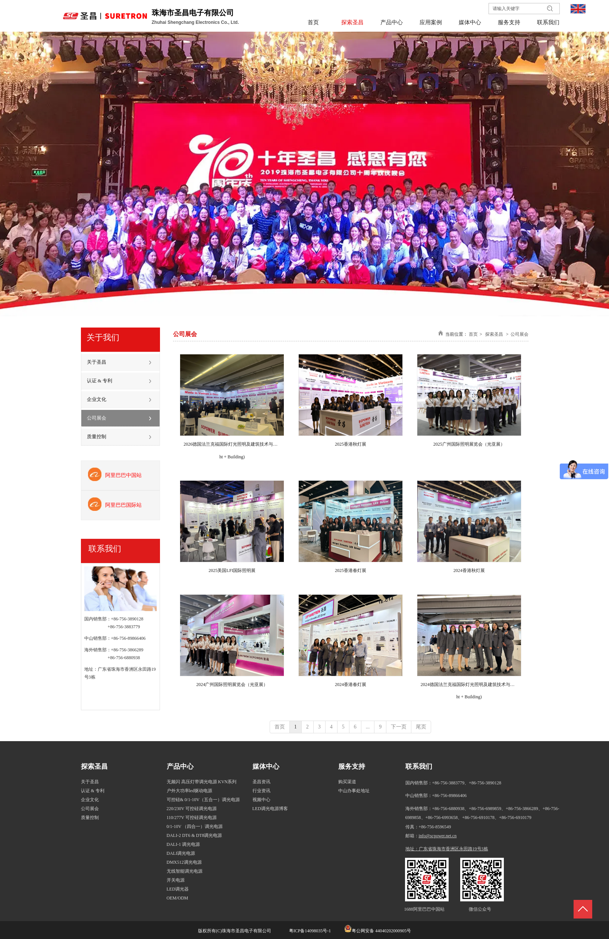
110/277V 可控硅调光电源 (192, 817)
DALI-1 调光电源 (183, 844)
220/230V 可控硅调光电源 (192, 808)
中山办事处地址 (354, 790)
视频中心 (261, 799)
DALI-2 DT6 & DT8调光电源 (194, 835)
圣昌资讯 (261, 781)
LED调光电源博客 (270, 808)
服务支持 (351, 766)
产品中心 (180, 766)
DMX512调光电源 (184, 862)
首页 (473, 334)
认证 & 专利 (92, 790)
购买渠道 (347, 781)
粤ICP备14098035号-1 (309, 930)
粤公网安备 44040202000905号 (381, 930)
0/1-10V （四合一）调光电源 (195, 826)
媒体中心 (265, 766)
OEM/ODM (177, 898)
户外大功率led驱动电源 (190, 790)
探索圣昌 (494, 334)
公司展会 (519, 334)
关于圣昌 (90, 781)
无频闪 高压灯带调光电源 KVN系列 (202, 781)
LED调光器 (178, 889)
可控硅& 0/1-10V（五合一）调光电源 (203, 799)
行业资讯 (261, 790)
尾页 (421, 727)
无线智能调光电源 (185, 871)
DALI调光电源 (181, 853)
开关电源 (176, 880)
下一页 (398, 727)
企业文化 (90, 799)
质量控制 (90, 817)
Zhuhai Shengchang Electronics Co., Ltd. (196, 22)
